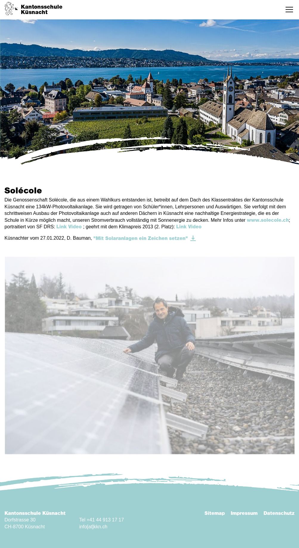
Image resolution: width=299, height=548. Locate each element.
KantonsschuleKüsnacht (41, 9)
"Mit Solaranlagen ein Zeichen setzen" (140, 238)
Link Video (69, 226)
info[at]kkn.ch (93, 526)
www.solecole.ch (268, 220)
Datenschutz (279, 513)
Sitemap (215, 513)
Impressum (244, 513)
